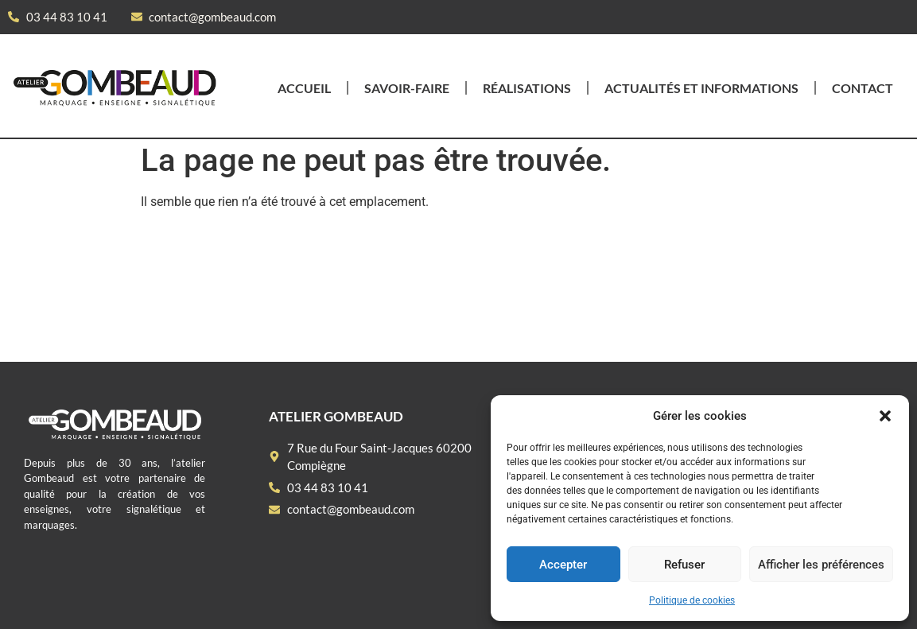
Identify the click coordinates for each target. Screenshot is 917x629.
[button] (885, 416)
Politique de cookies (692, 600)
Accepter (563, 564)
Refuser (684, 564)
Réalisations (527, 87)
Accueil (304, 87)
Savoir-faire (406, 87)
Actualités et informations (701, 87)
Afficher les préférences (821, 564)
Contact (862, 87)
